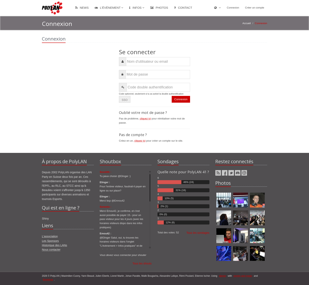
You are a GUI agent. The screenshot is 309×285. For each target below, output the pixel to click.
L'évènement (109, 7)
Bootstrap (48, 279)
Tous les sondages (198, 232)
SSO (125, 99)
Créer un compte (254, 7)
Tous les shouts (142, 263)
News (82, 7)
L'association (50, 236)
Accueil (246, 23)
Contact (183, 7)
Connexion (233, 7)
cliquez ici (145, 118)
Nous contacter (51, 249)
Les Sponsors (50, 240)
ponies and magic (243, 276)
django (222, 276)
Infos (136, 7)
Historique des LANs (54, 245)
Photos (159, 7)
